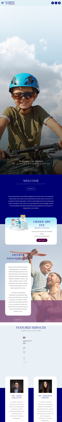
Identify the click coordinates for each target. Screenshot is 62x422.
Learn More (30, 191)
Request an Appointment (31, 170)
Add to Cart (41, 240)
